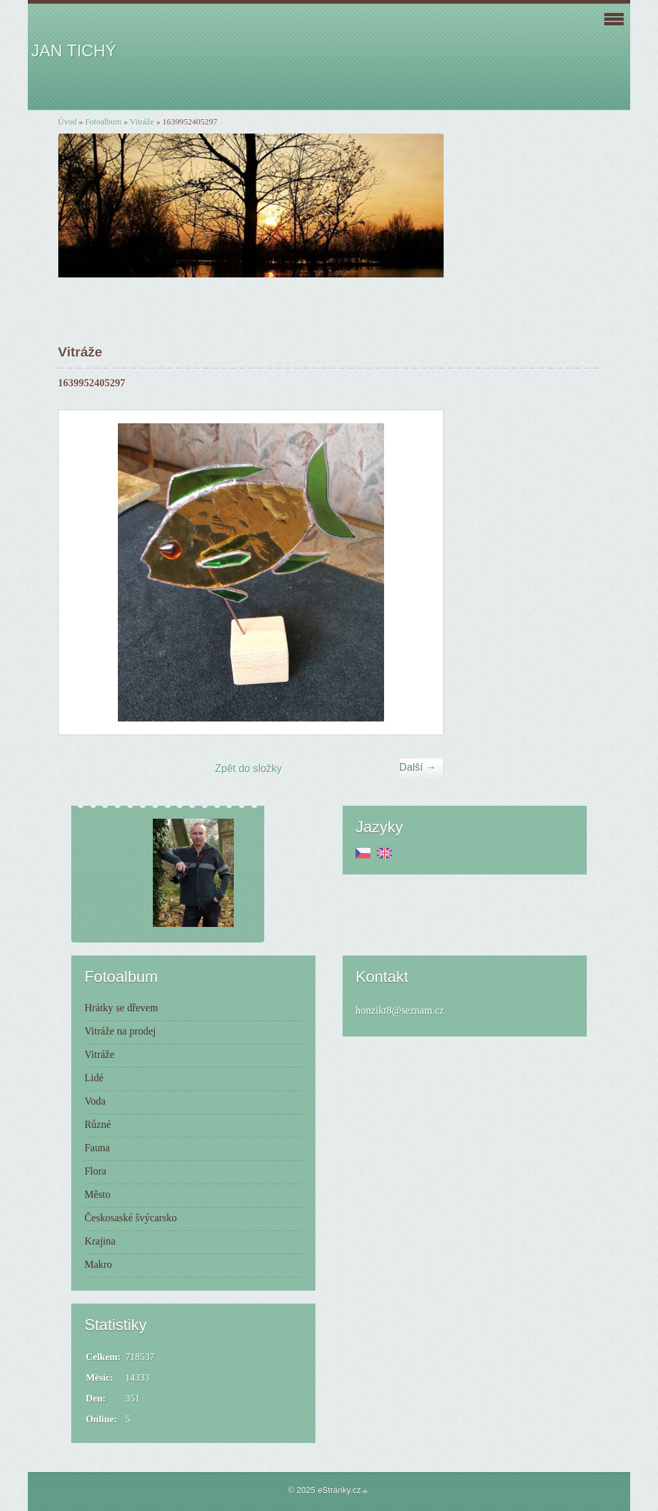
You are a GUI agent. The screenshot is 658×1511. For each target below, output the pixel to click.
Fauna (96, 1147)
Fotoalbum (103, 121)
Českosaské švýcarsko (130, 1217)
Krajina (99, 1241)
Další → (418, 767)
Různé (97, 1124)
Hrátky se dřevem (121, 1007)
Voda (95, 1101)
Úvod (67, 121)
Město (97, 1194)
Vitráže (142, 121)
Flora (95, 1171)
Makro (98, 1264)
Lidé (93, 1077)
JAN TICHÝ (74, 50)
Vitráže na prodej (119, 1031)
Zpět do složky (248, 768)
